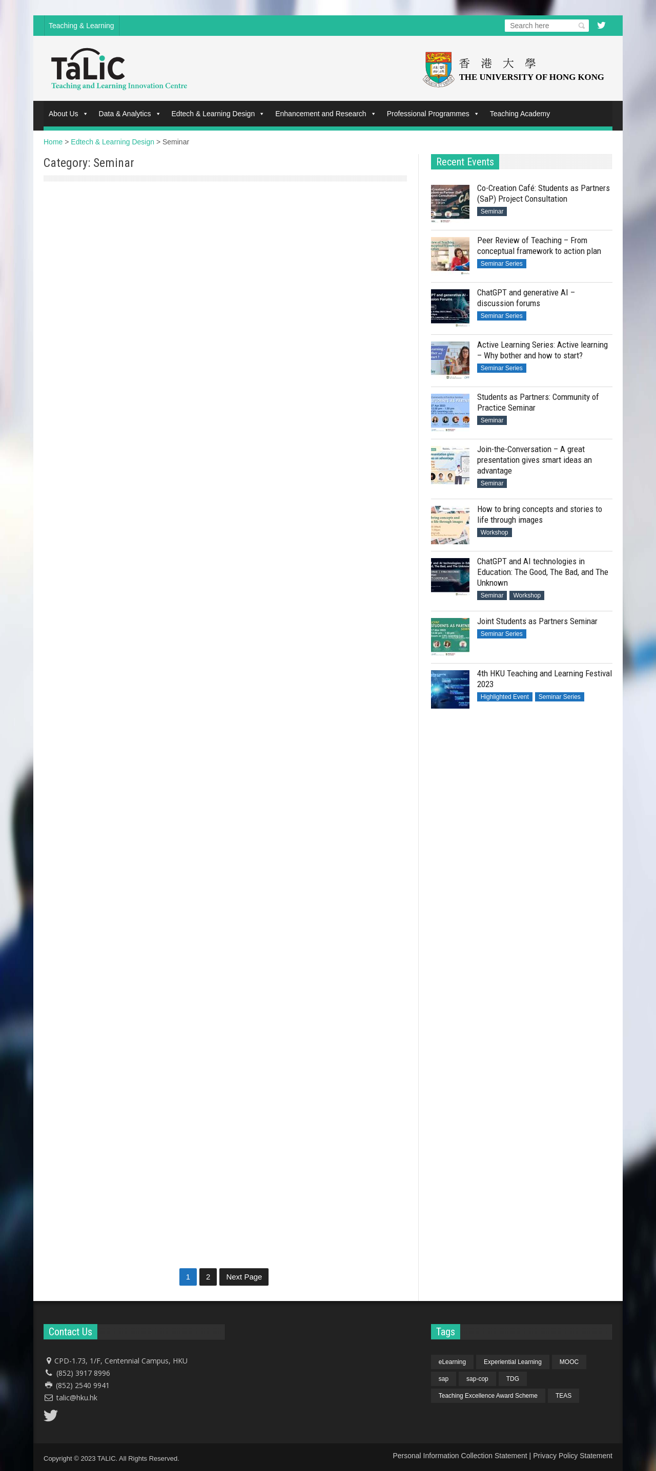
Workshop (494, 532)
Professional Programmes (433, 113)
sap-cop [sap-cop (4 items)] (477, 1378)
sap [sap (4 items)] (443, 1378)
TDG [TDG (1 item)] (512, 1378)
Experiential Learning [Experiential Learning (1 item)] (513, 1362)
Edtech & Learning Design (218, 113)
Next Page (244, 1276)
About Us (69, 113)
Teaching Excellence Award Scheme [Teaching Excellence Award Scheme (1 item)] (488, 1395)
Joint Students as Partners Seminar (537, 621)
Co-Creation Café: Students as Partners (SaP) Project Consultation (126, 321)
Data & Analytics (130, 113)
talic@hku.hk (76, 1397)
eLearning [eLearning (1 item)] (452, 1362)
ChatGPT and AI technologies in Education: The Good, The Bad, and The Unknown (542, 572)
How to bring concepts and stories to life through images (539, 514)
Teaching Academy (520, 114)
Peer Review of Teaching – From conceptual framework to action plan (539, 245)
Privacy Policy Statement (572, 1456)
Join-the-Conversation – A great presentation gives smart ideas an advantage (534, 460)
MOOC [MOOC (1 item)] (569, 1362)
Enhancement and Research (325, 113)
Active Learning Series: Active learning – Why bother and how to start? (542, 349)
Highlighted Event (505, 696)
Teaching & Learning (81, 26)
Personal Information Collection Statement (460, 1456)
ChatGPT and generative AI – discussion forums (526, 297)
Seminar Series (502, 263)
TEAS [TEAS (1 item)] (563, 1395)
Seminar (58, 198)
